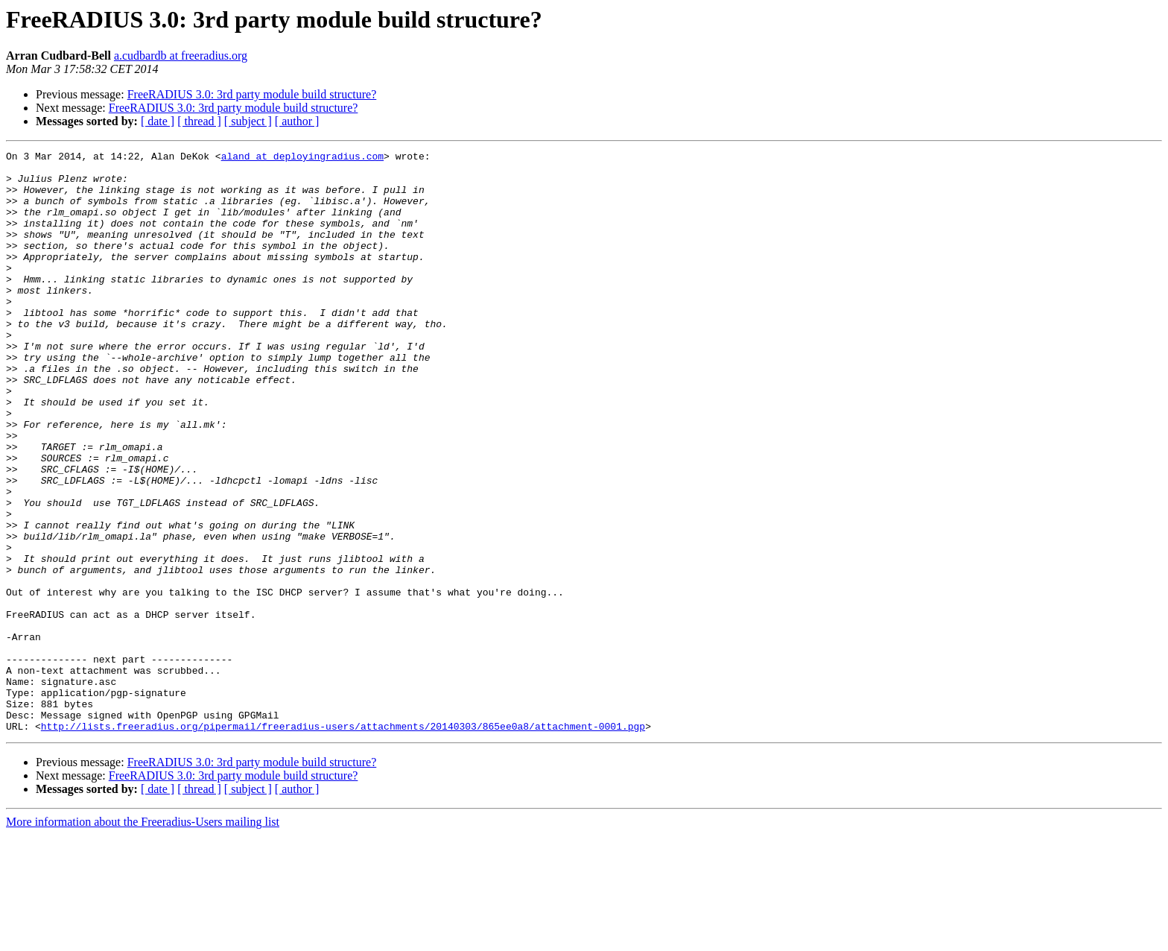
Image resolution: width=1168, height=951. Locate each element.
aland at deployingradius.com (302, 158)
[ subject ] (248, 121)
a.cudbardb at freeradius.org (180, 55)
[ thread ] (199, 121)
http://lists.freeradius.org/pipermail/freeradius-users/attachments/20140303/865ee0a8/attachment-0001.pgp (343, 842)
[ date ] (157, 121)
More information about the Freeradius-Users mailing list (142, 938)
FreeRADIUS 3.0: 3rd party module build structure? (252, 94)
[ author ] (297, 121)
